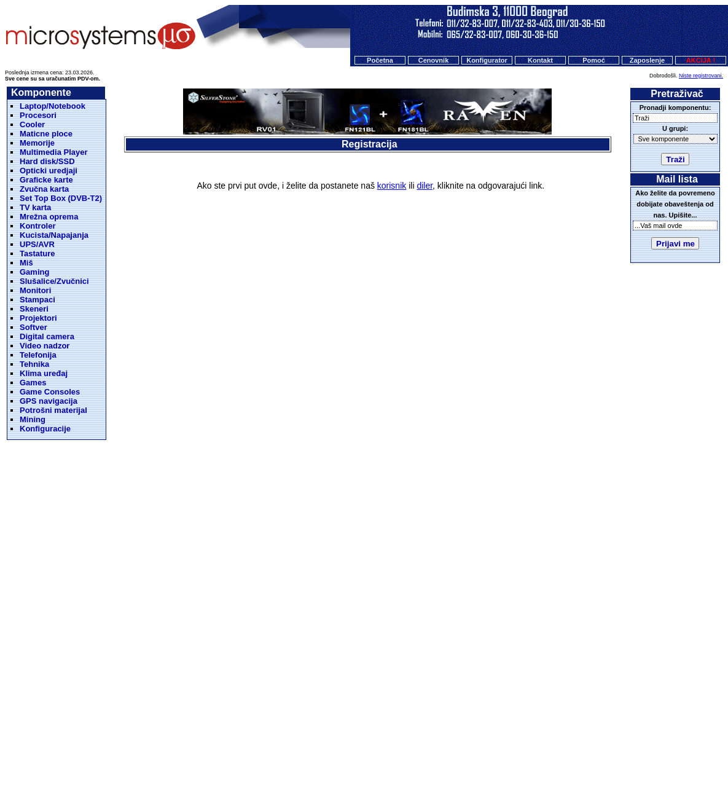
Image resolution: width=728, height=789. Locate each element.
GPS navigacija (48, 401)
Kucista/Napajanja (54, 235)
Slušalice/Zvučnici (54, 281)
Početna (380, 60)
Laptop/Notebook (52, 106)
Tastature (37, 253)
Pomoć (593, 60)
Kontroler (38, 225)
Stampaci (37, 299)
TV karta (35, 207)
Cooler (32, 124)
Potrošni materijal (53, 410)
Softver (33, 327)
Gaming (34, 272)
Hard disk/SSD (47, 161)
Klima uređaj (44, 373)
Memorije (37, 142)
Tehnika (34, 364)
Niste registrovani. (701, 76)
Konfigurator (486, 60)
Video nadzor (44, 345)
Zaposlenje (647, 60)
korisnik (391, 185)
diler (424, 185)
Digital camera (47, 336)
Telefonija (38, 354)
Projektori (38, 318)
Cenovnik (433, 60)
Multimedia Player (54, 152)
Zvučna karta (44, 189)
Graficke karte (46, 179)
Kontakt (540, 60)
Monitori (35, 290)
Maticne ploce (46, 133)
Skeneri (34, 308)
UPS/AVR (37, 244)
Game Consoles (50, 391)
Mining (32, 419)
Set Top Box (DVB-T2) (61, 198)
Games (33, 382)
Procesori (38, 115)
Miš (26, 262)
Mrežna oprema (49, 216)
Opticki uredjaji (48, 170)
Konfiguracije (45, 428)
